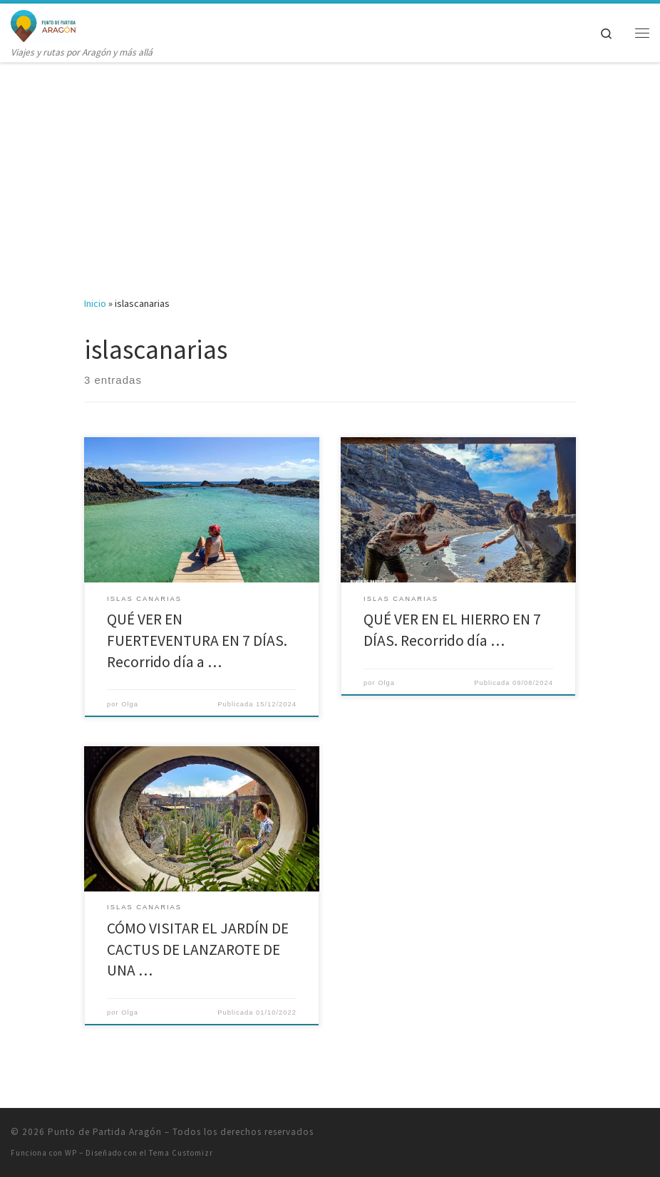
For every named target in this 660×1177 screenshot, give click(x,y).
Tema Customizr (181, 1153)
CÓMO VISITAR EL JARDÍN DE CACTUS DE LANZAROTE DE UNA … (198, 949)
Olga (129, 704)
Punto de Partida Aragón (105, 1132)
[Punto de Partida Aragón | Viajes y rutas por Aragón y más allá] (43, 24)
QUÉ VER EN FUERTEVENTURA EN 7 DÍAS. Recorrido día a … (197, 640)
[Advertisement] (330, 168)
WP (71, 1153)
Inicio (95, 303)
